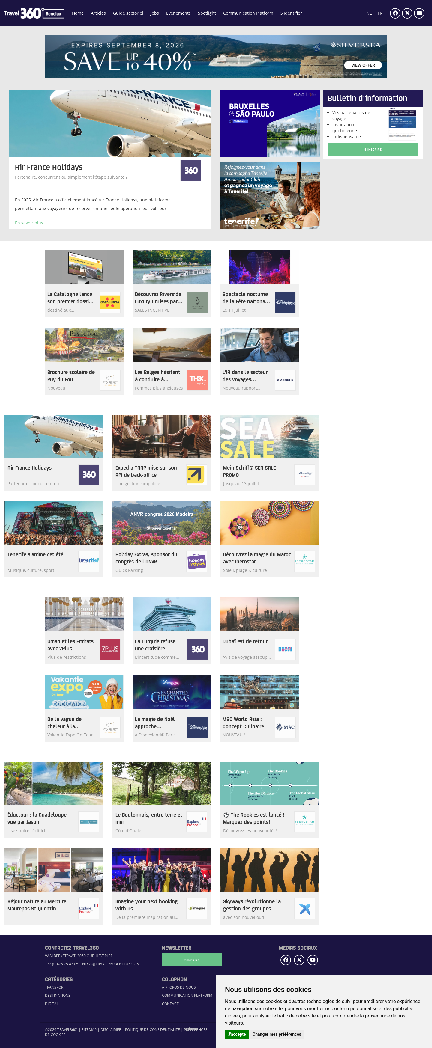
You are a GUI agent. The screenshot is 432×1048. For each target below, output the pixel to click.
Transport (55, 987)
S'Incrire (192, 960)
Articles (98, 13)
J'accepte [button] (237, 1034)
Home (78, 13)
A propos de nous (179, 987)
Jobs (155, 13)
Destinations (57, 995)
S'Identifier (291, 13)
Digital (51, 1003)
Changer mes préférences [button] (277, 1034)
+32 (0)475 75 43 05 (61, 963)
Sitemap (89, 1029)
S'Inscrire (373, 149)
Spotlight (207, 13)
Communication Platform (248, 13)
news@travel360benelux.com (111, 963)
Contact (170, 1003)
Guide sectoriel (128, 13)
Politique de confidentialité (152, 1029)
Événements (178, 13)
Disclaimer (110, 1029)
